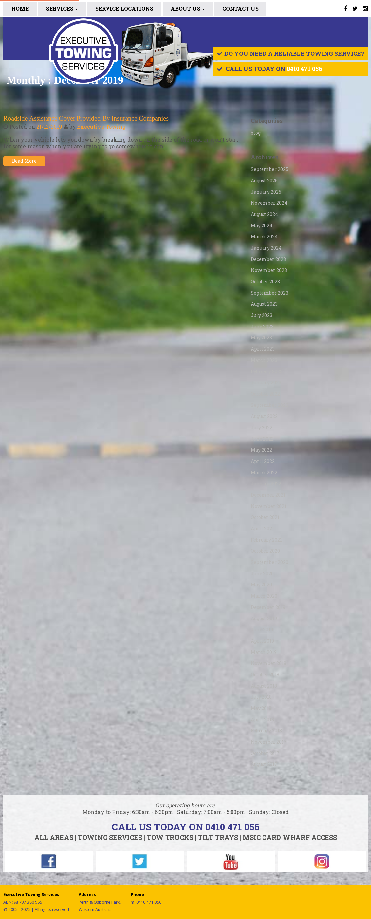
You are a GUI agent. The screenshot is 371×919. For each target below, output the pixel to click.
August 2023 (264, 304)
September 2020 (269, 562)
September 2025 (269, 169)
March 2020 (264, 596)
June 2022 (262, 439)
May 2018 (261, 708)
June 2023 (262, 326)
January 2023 (266, 382)
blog (256, 133)
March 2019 (264, 652)
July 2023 (261, 315)
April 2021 (262, 528)
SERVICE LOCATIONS (124, 8)
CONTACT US (240, 8)
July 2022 (261, 427)
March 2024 (264, 236)
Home (20, 8)
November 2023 (269, 270)
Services (62, 8)
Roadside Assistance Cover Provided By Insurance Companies (86, 118)
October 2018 (265, 674)
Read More (24, 161)
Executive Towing (101, 126)
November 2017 (269, 742)
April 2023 (263, 349)
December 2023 (268, 259)
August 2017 (264, 764)
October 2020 (265, 551)
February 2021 (266, 540)
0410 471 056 (304, 69)
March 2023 (264, 360)
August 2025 (264, 180)
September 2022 (269, 405)
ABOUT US (188, 8)
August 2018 (264, 686)
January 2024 (266, 248)
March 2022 (264, 472)
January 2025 (266, 192)
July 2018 (261, 697)
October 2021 (265, 517)
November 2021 (268, 506)
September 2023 (269, 293)
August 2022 (264, 416)
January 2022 (266, 483)
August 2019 (264, 618)
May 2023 (261, 338)
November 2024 (269, 203)
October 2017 (265, 753)
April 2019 (262, 641)
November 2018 (268, 663)
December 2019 (268, 607)
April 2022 (263, 461)
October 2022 (265, 394)
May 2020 (261, 585)
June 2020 (262, 573)
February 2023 (267, 371)
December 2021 (268, 495)
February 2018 (266, 730)
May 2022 (261, 450)
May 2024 (261, 225)
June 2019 (262, 629)
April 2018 (262, 719)
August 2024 (264, 214)
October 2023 (265, 281)
